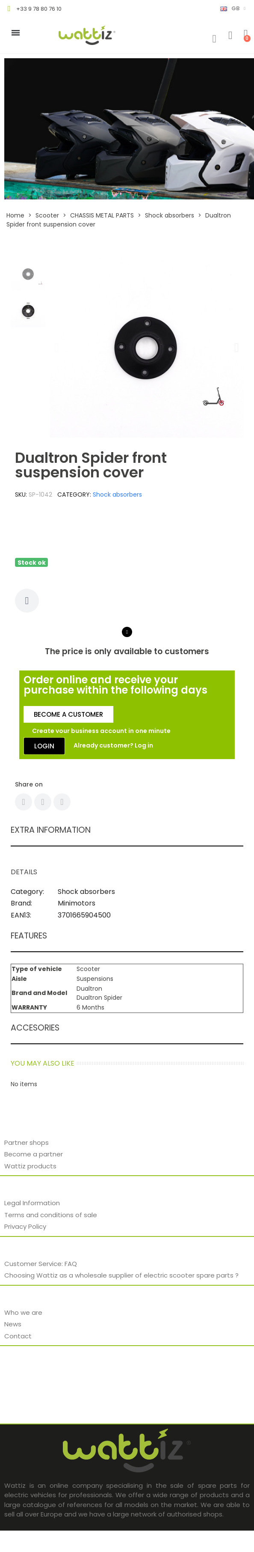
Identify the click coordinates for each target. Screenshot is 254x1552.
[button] (56, 347)
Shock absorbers (117, 494)
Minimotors (76, 903)
